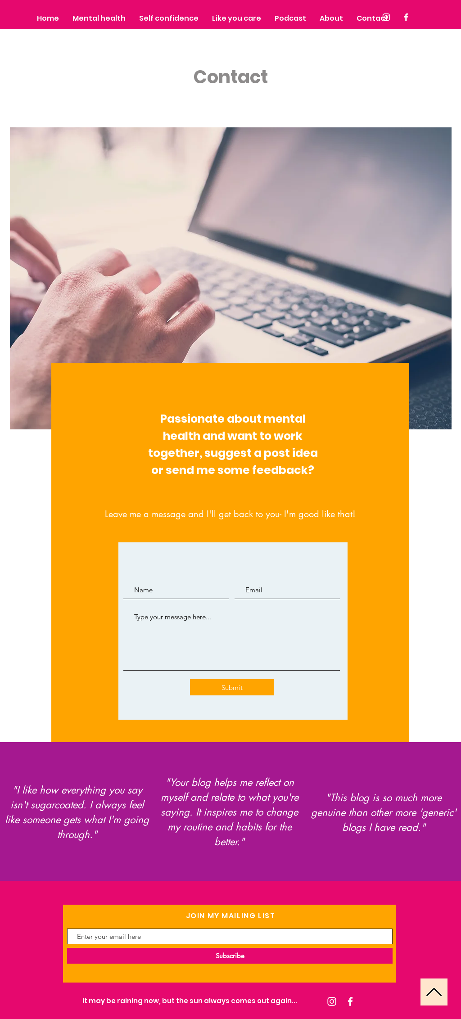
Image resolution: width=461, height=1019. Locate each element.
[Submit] (232, 687)
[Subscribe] (230, 956)
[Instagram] (332, 1001)
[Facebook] (350, 1001)
